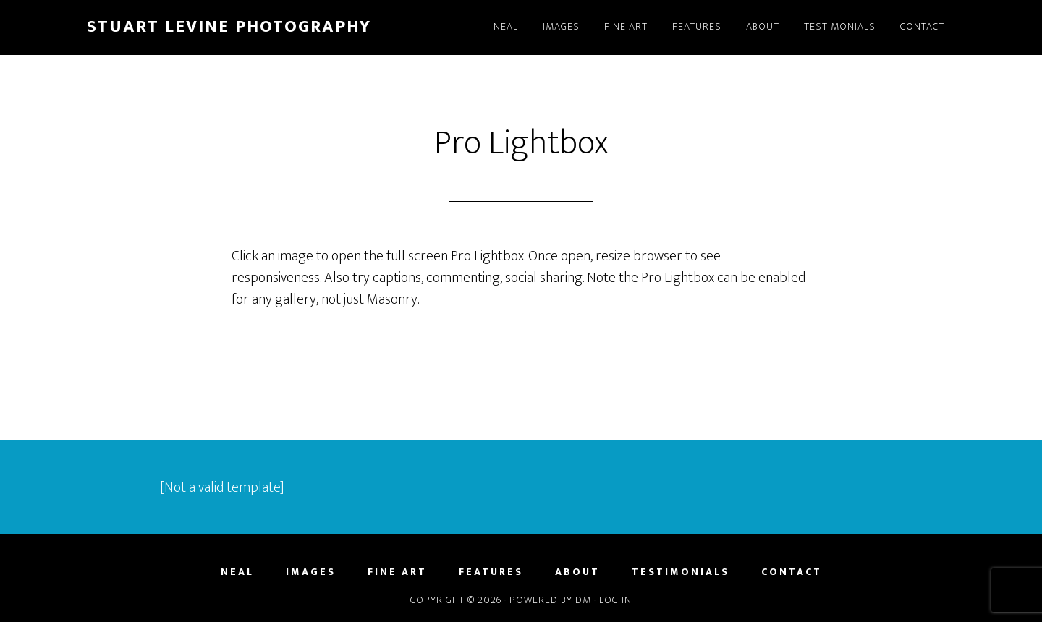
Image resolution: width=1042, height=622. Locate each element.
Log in (615, 600)
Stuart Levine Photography (229, 26)
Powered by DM (550, 600)
